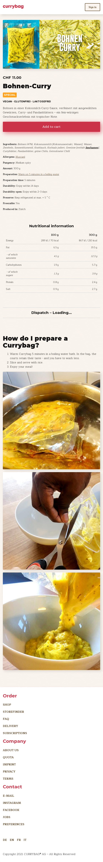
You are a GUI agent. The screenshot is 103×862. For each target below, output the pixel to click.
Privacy (9, 771)
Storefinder (13, 711)
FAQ (6, 719)
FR (19, 839)
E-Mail (8, 795)
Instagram (12, 803)
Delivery (10, 726)
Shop (7, 704)
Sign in (92, 7)
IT (25, 839)
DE (5, 839)
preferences (13, 824)
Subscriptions (15, 733)
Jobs (6, 817)
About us (11, 750)
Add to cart (51, 126)
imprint (9, 764)
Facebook (11, 810)
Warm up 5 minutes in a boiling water (38, 174)
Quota (8, 757)
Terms (8, 778)
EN (12, 839)
